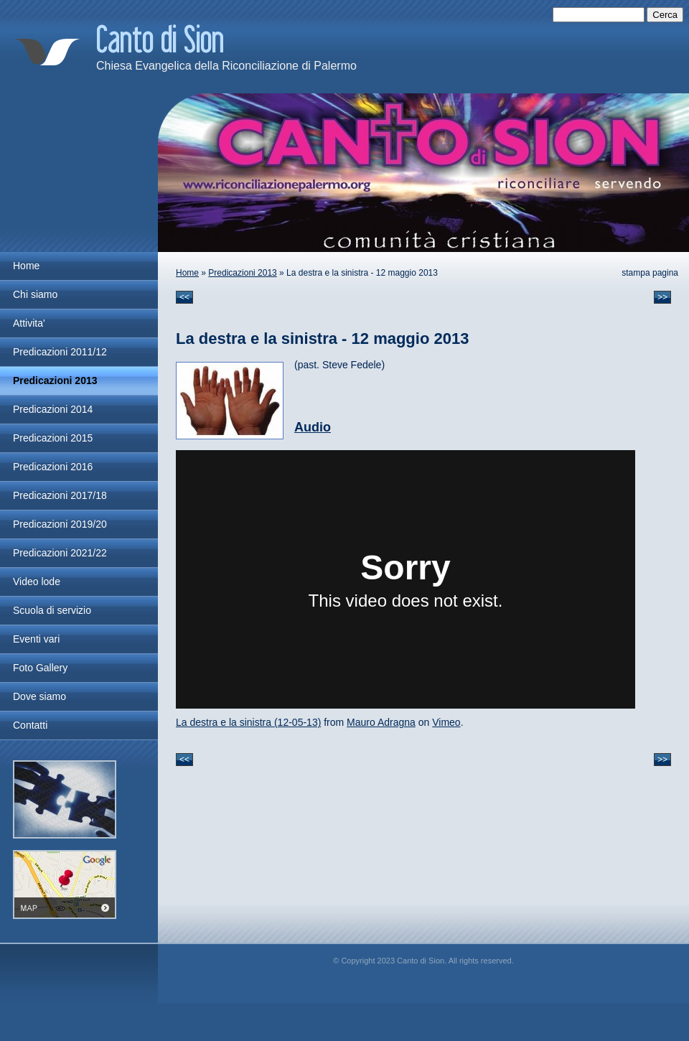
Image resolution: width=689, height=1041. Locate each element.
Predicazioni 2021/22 (60, 553)
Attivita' (29, 323)
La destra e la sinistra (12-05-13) (248, 722)
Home (187, 273)
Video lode (36, 581)
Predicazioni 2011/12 (60, 352)
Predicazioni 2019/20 (60, 524)
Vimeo (446, 722)
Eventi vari (36, 639)
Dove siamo (39, 696)
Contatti (30, 725)
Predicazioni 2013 (242, 273)
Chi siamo (35, 294)
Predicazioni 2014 (53, 409)
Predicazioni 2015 (53, 438)
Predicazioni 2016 (53, 466)
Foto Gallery (40, 667)
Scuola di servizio (52, 610)
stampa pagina (650, 273)
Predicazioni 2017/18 (60, 495)
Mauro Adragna (381, 722)
